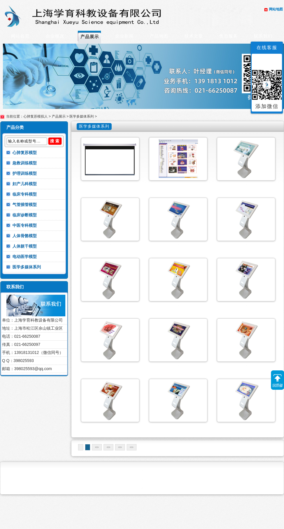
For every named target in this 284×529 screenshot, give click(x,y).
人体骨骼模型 (24, 235)
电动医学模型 (24, 256)
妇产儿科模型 (24, 183)
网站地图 (276, 9)
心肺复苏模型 (24, 152)
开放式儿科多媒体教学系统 (110, 451)
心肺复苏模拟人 (35, 116)
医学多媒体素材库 (178, 184)
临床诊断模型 (24, 215)
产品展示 (89, 36)
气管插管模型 (24, 204)
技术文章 (194, 36)
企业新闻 (124, 36)
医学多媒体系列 (81, 116)
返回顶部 (277, 380)
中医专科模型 (24, 225)
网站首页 (20, 36)
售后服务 (228, 36)
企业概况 (55, 36)
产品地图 (159, 36)
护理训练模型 (24, 173)
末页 (167, 478)
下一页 (144, 478)
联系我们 (263, 36)
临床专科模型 (24, 194)
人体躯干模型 (24, 246)
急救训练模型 (24, 163)
